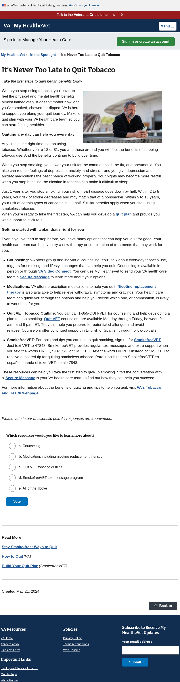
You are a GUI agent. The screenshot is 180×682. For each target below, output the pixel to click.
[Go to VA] (8, 26)
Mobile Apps (9, 674)
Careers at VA (10, 644)
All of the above (32, 488)
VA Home (7, 638)
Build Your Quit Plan (20, 566)
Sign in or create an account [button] (145, 41)
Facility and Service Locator (19, 668)
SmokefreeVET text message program (50, 478)
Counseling (29, 446)
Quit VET (52, 319)
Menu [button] (167, 26)
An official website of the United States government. (38, 5)
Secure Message (35, 277)
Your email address (137, 641)
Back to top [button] (163, 607)
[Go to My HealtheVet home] (32, 26)
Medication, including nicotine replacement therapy (60, 456)
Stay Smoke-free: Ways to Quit (29, 547)
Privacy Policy (72, 638)
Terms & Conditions (76, 644)
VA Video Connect (54, 271)
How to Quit (12, 556)
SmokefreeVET (147, 340)
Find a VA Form (10, 650)
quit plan (124, 214)
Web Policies (71, 650)
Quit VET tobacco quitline (40, 467)
